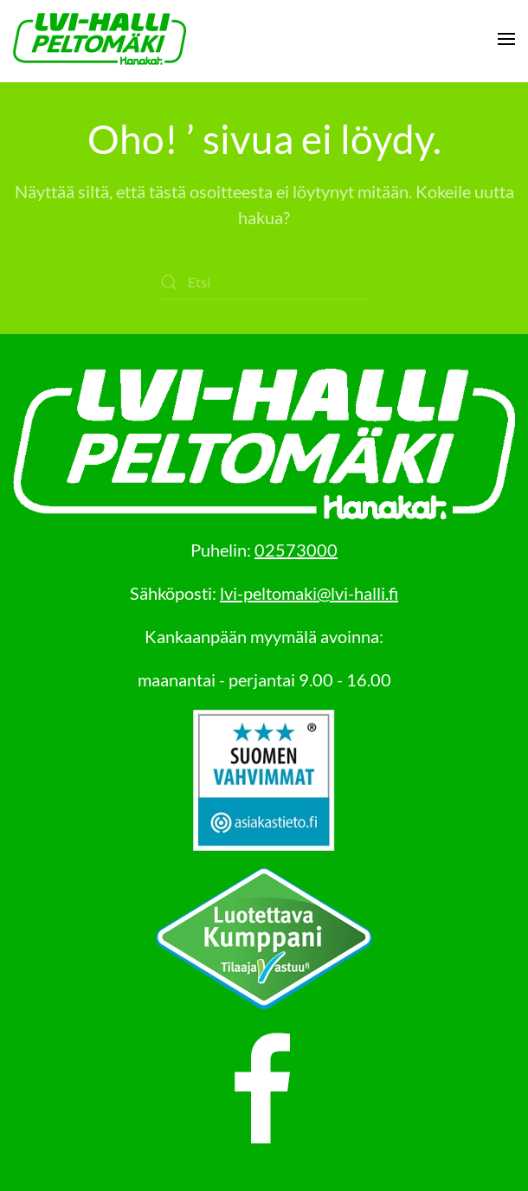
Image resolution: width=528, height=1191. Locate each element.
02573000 (296, 549)
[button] (506, 39)
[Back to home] (99, 39)
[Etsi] (264, 282)
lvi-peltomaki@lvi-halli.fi (309, 593)
